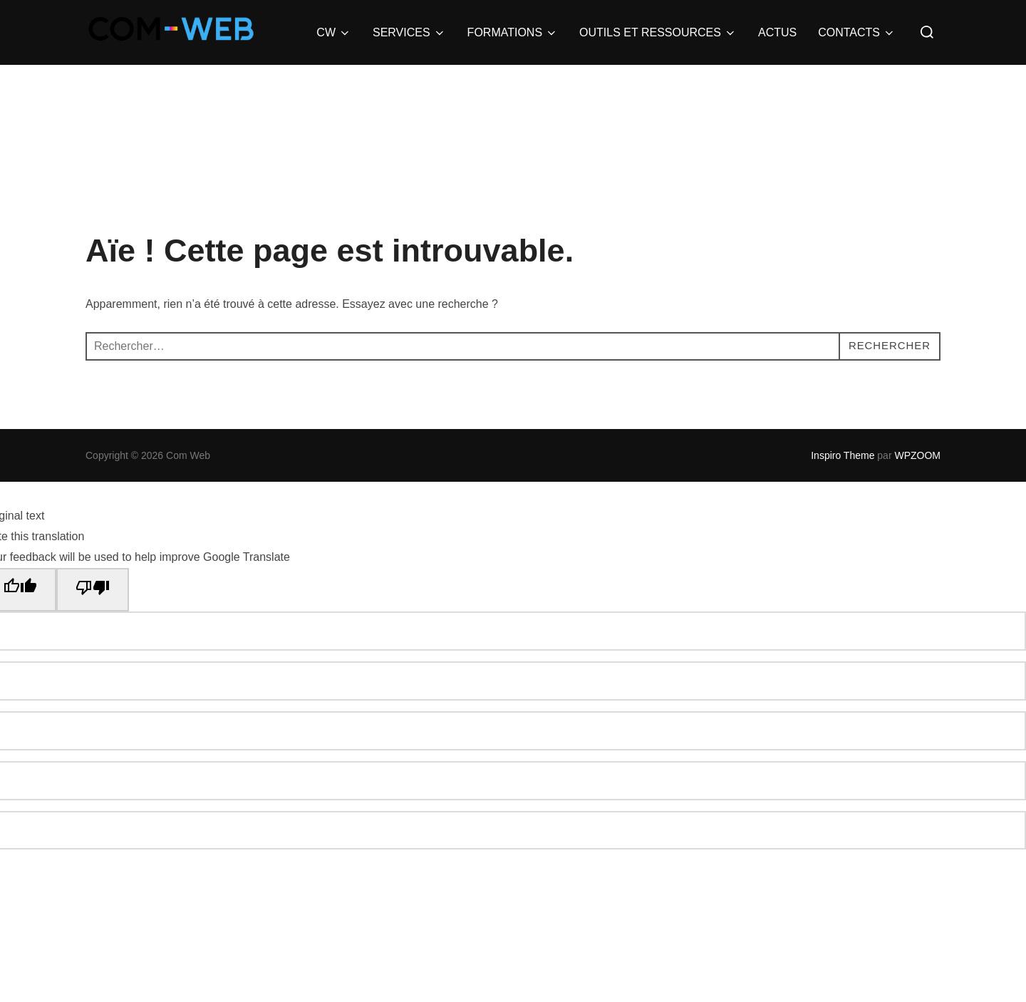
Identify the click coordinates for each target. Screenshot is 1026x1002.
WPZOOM (917, 455)
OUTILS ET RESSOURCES (658, 32)
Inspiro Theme (842, 455)
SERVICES (409, 32)
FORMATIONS (512, 32)
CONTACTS (857, 32)
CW (333, 32)
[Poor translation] (92, 590)
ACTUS (777, 32)
